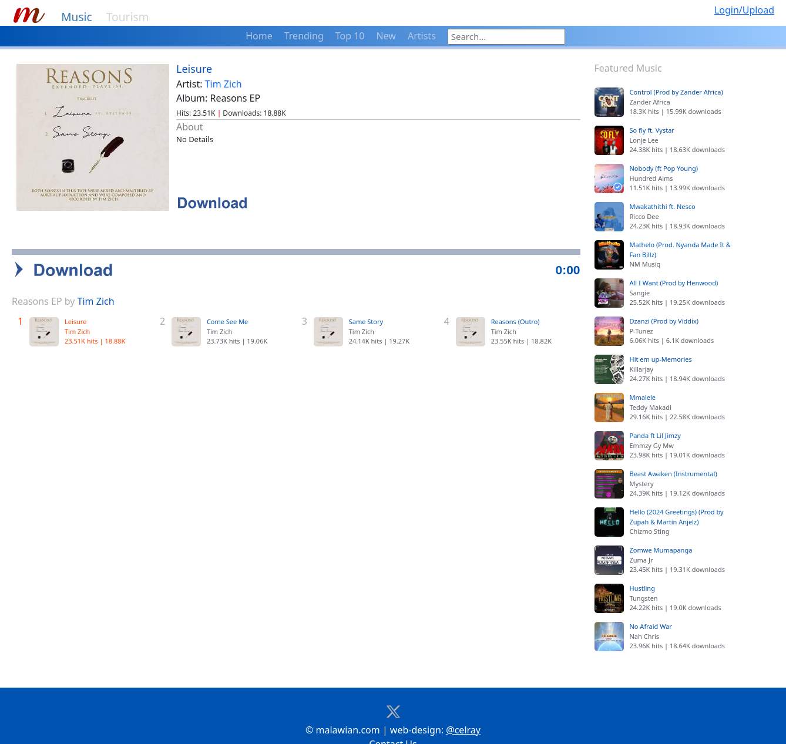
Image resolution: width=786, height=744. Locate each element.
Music (76, 17)
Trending (304, 35)
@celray (463, 711)
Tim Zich (223, 84)
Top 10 (350, 35)
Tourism (127, 17)
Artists (422, 35)
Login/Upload (744, 10)
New (386, 35)
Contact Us (392, 725)
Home (259, 35)
